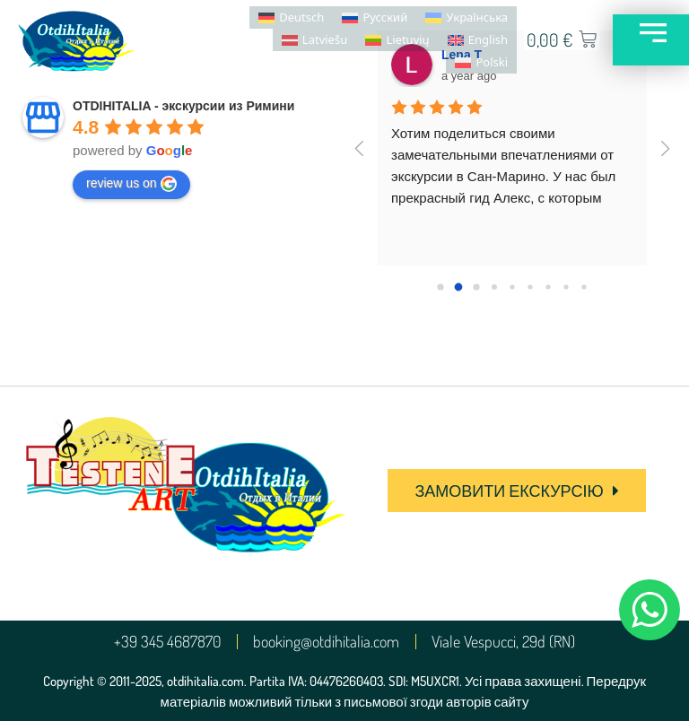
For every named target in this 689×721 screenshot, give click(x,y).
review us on (131, 184)
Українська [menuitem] (477, 17)
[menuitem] (291, 17)
